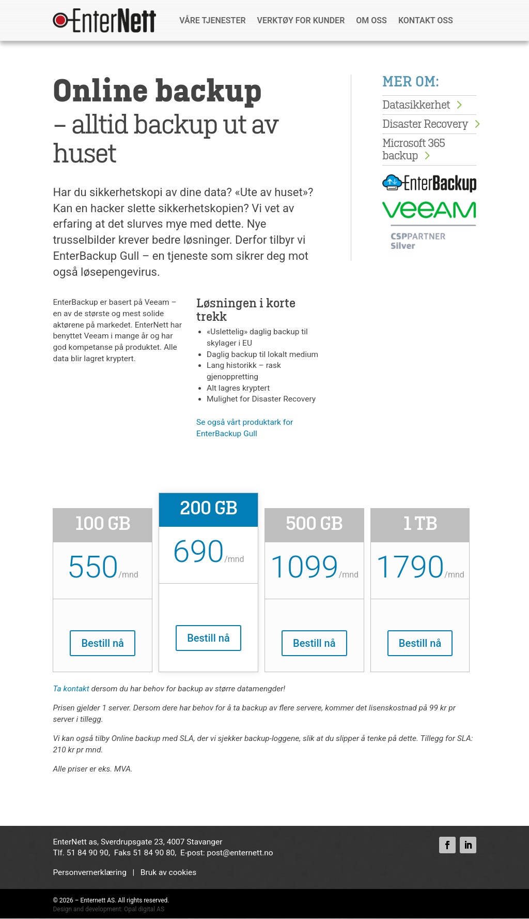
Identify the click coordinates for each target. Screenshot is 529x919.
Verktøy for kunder (301, 20)
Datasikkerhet (416, 105)
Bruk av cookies (168, 872)
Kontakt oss (425, 20)
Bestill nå (102, 643)
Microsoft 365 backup (413, 149)
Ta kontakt (71, 689)
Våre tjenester (212, 20)
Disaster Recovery (425, 124)
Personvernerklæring (89, 872)
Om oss (371, 20)
